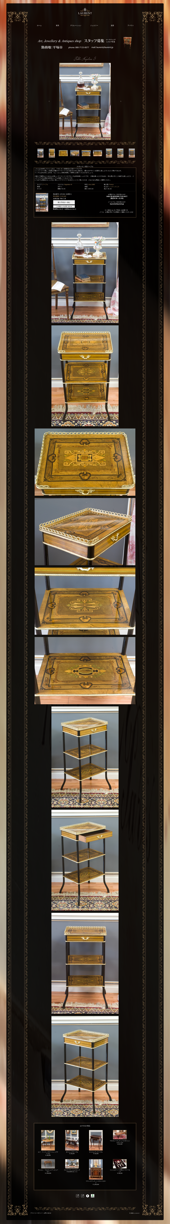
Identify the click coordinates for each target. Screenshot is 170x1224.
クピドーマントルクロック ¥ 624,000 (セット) (72, 1165)
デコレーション (75, 25)
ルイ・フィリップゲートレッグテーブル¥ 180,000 (48, 1143)
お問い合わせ (47, 1213)
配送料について (58, 209)
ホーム (39, 25)
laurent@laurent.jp (117, 204)
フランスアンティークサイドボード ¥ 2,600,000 (96, 1172)
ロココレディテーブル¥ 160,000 (96, 1142)
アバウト (131, 25)
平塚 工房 (63, 198)
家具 (57, 25)
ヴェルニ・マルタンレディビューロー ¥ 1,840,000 (48, 1166)
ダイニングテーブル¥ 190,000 (72, 1142)
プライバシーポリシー (36, 1213)
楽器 (112, 25)
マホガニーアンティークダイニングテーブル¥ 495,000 (120, 1137)
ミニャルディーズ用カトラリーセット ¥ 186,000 (120, 1166)
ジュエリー (94, 25)
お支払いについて (70, 209)
